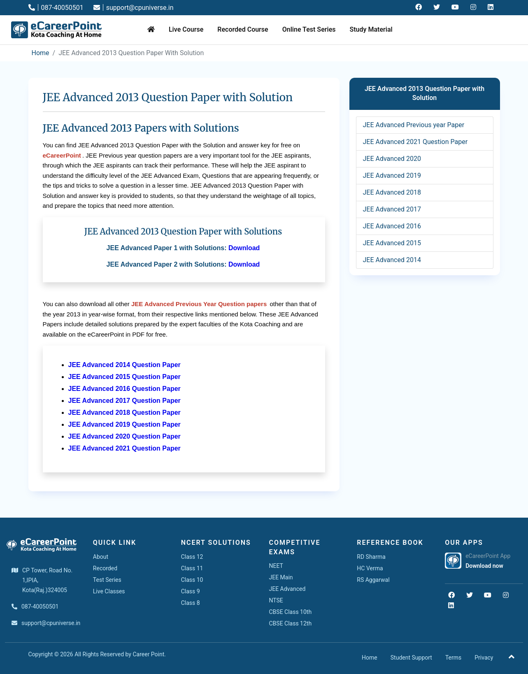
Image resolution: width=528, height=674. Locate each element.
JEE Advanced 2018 (392, 192)
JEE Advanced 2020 (392, 159)
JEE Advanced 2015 (392, 243)
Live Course (186, 29)
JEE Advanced (287, 589)
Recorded (105, 568)
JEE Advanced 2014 (392, 260)
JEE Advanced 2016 (392, 226)
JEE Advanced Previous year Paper (414, 125)
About (100, 556)
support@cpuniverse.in (133, 8)
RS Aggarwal (373, 579)
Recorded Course (242, 29)
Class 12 (192, 556)
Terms (453, 657)
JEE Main (281, 577)
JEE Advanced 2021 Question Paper (415, 142)
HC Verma (370, 568)
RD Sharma (371, 556)
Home (40, 53)
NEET (276, 565)
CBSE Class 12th (290, 623)
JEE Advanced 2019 (392, 175)
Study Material (370, 29)
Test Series (107, 579)
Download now (484, 565)
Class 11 (192, 568)
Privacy (484, 657)
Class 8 (190, 603)
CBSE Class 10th (290, 612)
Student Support (411, 657)
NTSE (276, 600)
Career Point (148, 654)
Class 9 (190, 591)
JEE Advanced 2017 (392, 209)
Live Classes (109, 591)
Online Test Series (309, 29)
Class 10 (192, 579)
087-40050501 (56, 8)
